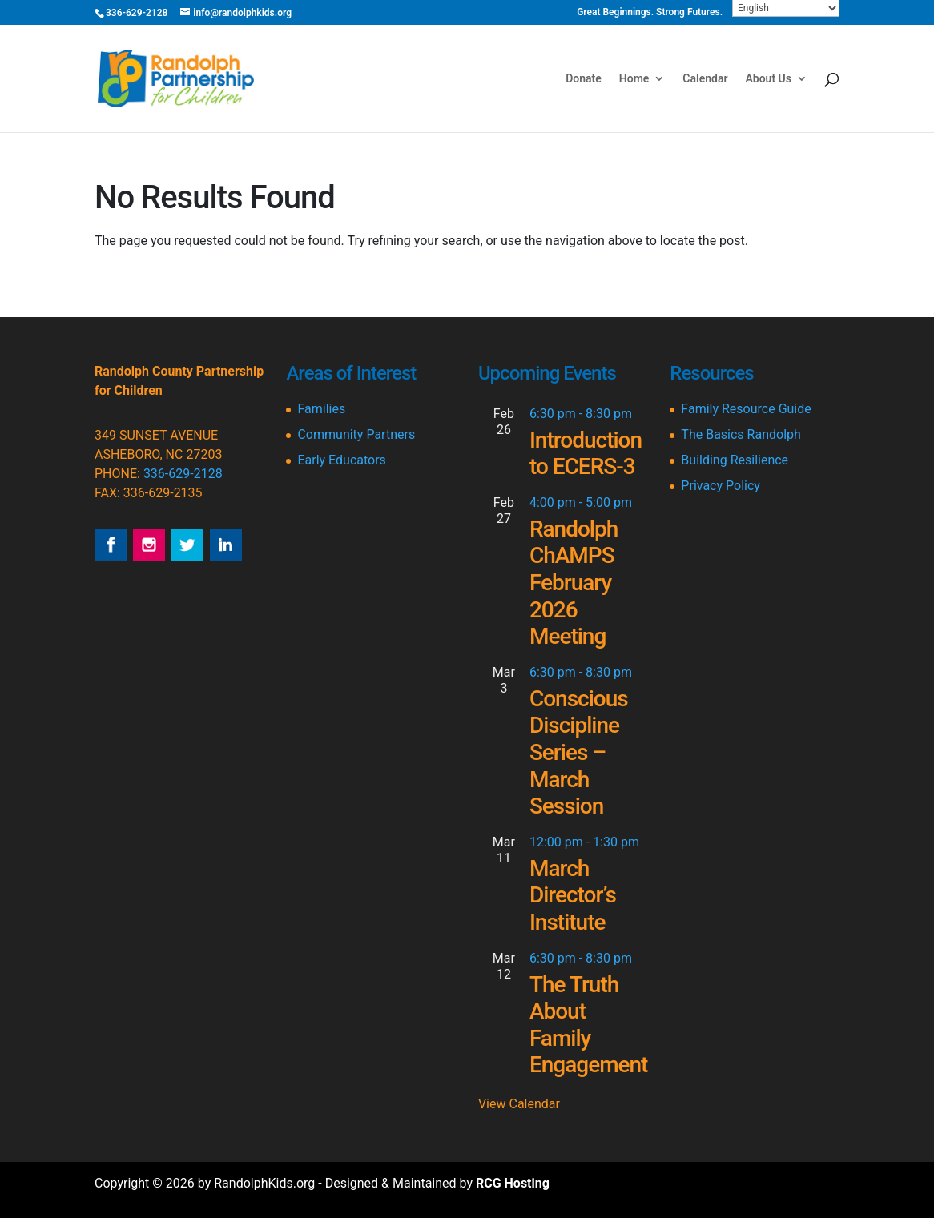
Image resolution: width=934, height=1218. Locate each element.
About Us (768, 79)
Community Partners (356, 434)
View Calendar (519, 1103)
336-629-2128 (183, 473)
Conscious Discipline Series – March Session (578, 752)
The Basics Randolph (740, 434)
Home (634, 79)
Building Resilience (734, 460)
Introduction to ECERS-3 (585, 453)
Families (321, 408)
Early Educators (341, 460)
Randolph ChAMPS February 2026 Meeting (573, 582)
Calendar (704, 79)
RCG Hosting (513, 1183)
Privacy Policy (720, 485)
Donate (584, 79)
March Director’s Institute (572, 895)
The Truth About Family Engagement (588, 1025)
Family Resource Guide (746, 408)
